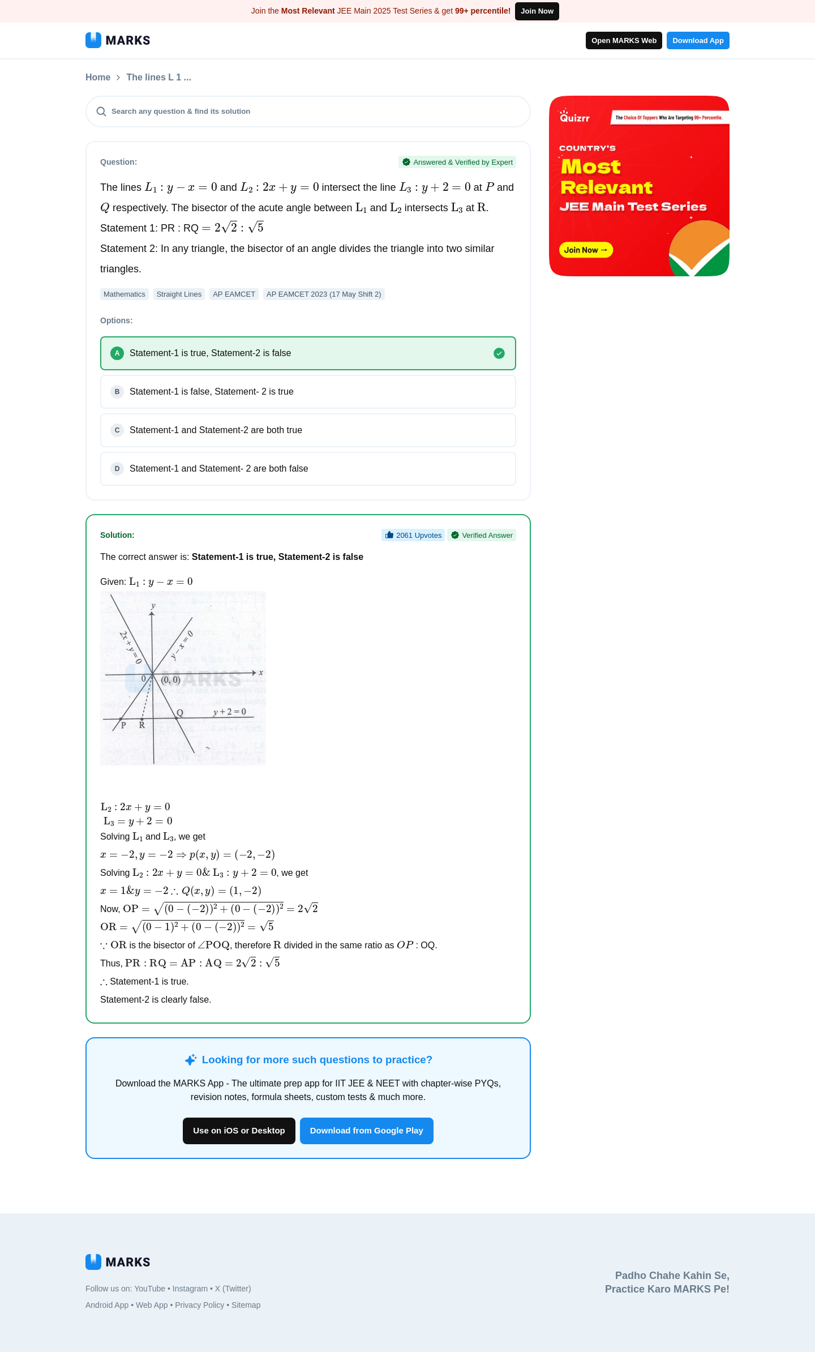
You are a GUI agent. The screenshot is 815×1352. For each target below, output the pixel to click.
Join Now (537, 11)
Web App (152, 1305)
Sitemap (245, 1305)
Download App (698, 40)
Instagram (190, 1288)
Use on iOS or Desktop (239, 1130)
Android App (106, 1305)
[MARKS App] (117, 40)
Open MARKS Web (624, 40)
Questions (148, 77)
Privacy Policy (199, 1305)
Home (97, 77)
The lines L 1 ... (219, 77)
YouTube (149, 1288)
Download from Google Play (366, 1130)
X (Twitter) (233, 1288)
